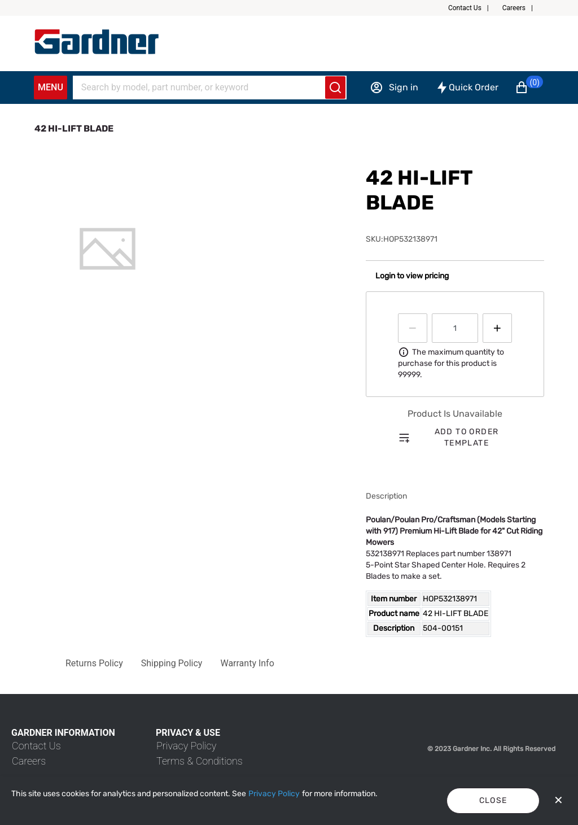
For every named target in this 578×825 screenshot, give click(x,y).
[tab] (107, 248)
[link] (36, 745)
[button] (473, 8)
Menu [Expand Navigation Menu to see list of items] (50, 87)
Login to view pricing (412, 276)
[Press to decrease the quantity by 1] (412, 328)
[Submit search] (335, 87)
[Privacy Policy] (274, 794)
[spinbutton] (455, 328)
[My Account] (96, 42)
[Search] (202, 87)
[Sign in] (394, 87)
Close (493, 800)
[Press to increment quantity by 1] (497, 328)
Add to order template (467, 437)
